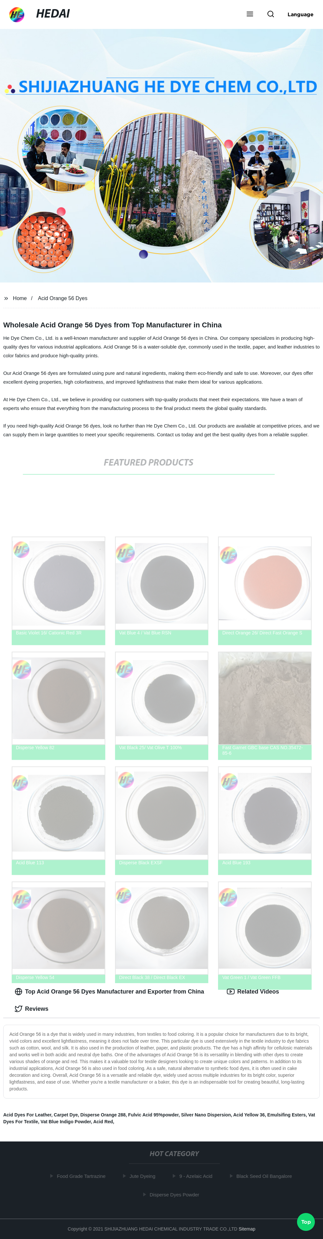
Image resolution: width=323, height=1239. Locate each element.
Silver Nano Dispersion (206, 1114)
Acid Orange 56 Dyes (62, 298)
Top (306, 1221)
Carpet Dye (66, 1114)
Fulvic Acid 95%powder (153, 1114)
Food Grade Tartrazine (82, 1176)
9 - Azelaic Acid (197, 1176)
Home (20, 298)
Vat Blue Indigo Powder (66, 1121)
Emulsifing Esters (286, 1114)
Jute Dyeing (144, 1176)
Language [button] (301, 14)
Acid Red (103, 1121)
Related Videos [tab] (253, 991)
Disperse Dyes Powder (176, 1194)
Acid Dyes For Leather (27, 1114)
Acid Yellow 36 (249, 1114)
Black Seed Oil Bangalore (265, 1176)
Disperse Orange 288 (102, 1114)
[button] (250, 14)
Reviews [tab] (31, 1009)
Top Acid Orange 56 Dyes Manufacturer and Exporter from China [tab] (109, 991)
